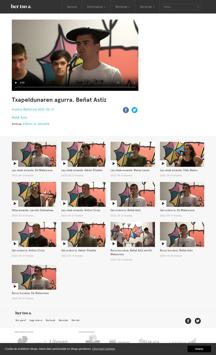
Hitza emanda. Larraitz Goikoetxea (32, 210)
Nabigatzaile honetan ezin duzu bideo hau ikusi (75, 55)
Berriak (75, 320)
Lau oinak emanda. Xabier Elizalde (81, 170)
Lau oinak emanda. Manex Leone (130, 170)
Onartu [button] (199, 349)
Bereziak (63, 320)
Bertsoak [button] (123, 6)
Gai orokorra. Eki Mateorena (177, 210)
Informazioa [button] (96, 6)
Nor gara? (21, 320)
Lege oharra (35, 320)
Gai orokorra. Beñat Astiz (126, 210)
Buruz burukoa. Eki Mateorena (30, 293)
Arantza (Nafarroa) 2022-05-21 (33, 109)
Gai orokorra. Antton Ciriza (28, 250)
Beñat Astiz (19, 117)
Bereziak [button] (147, 6)
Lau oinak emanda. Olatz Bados (178, 170)
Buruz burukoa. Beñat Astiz (176, 250)
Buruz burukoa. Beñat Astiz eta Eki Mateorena (131, 252)
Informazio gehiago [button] (103, 348)
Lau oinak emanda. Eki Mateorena (32, 170)
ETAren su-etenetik (36, 124)
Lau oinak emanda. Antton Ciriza (80, 210)
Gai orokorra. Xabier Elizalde (78, 250)
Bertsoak (50, 320)
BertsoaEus (26, 6)
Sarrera (72, 6)
